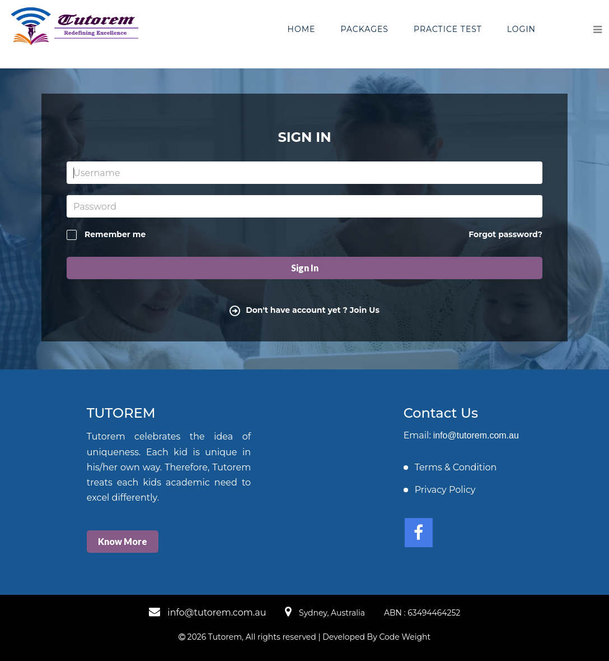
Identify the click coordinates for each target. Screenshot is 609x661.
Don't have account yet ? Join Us (304, 310)
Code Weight (404, 637)
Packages (364, 29)
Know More (122, 541)
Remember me (106, 234)
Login (521, 29)
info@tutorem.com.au (476, 435)
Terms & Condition (456, 467)
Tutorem (225, 637)
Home (302, 29)
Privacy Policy (445, 489)
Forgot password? (505, 234)
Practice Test (448, 29)
